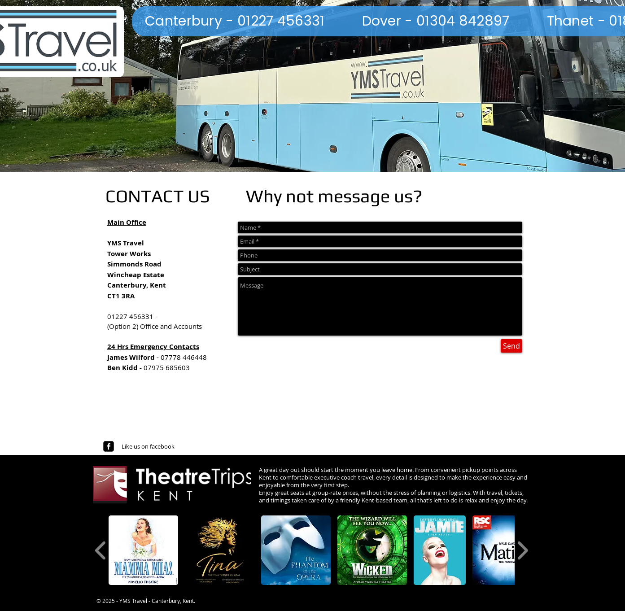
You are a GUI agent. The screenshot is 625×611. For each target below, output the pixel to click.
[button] (143, 550)
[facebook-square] (108, 446)
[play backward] (101, 550)
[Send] (511, 346)
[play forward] (522, 550)
